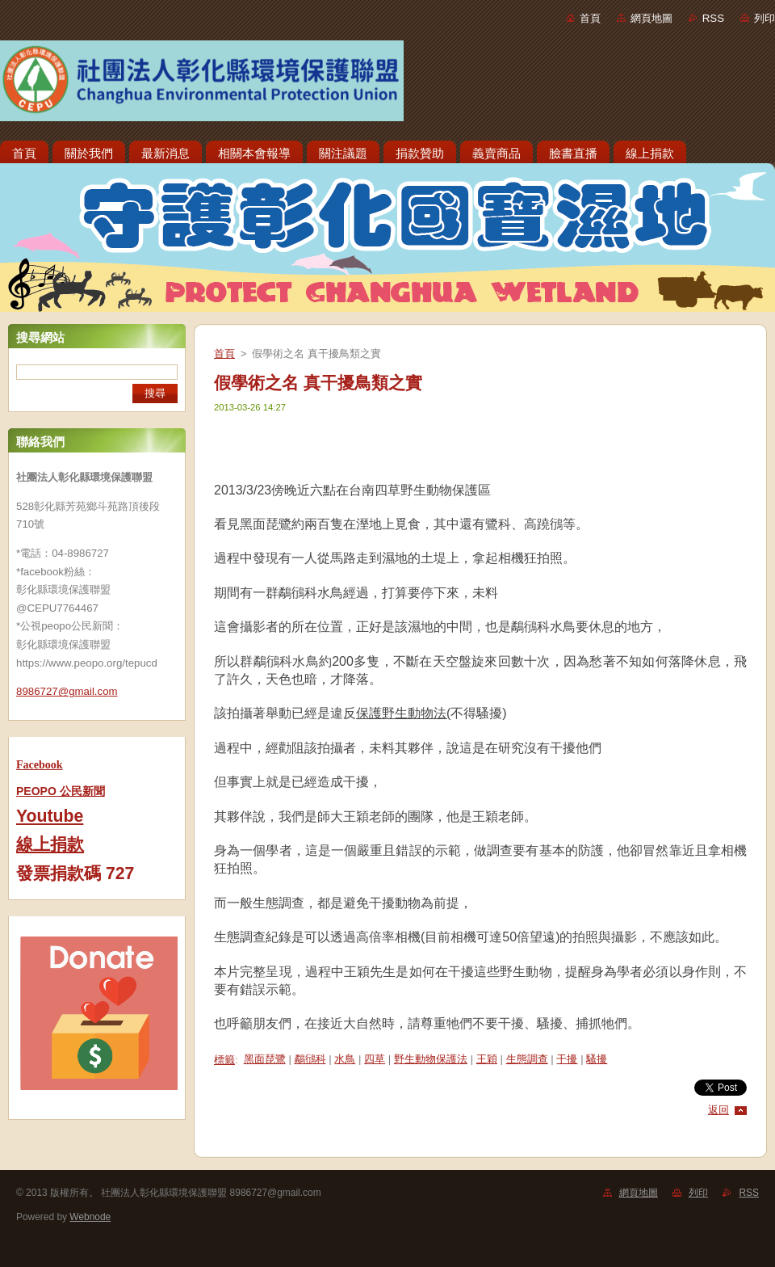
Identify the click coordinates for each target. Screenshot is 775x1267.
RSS (713, 18)
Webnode (90, 1217)
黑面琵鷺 (265, 1059)
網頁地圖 (651, 18)
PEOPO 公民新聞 (60, 791)
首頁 (590, 18)
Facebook (39, 765)
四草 (374, 1059)
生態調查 (527, 1059)
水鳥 (344, 1059)
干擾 (566, 1059)
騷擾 (596, 1059)
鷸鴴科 (310, 1059)
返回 (718, 1110)
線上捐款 (50, 844)
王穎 (486, 1059)
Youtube (49, 816)
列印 (764, 18)
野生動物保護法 (430, 1059)
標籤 (224, 1060)
